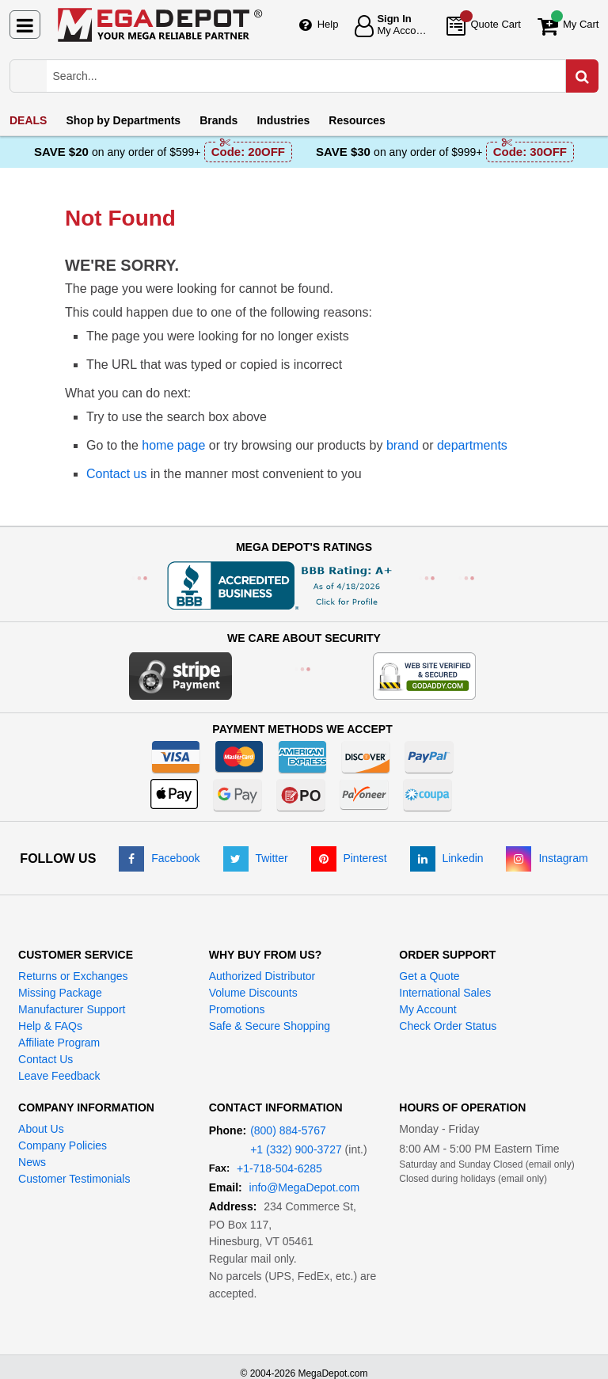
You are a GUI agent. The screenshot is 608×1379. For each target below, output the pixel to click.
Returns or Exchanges (73, 976)
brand (402, 445)
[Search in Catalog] (581, 76)
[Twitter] (255, 858)
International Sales (445, 992)
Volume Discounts (253, 992)
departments (472, 445)
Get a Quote (429, 976)
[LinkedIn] (447, 858)
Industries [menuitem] (283, 120)
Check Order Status (447, 1026)
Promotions (237, 1009)
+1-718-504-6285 (279, 1168)
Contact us (116, 474)
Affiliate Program (59, 1042)
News (32, 1162)
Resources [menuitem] (357, 120)
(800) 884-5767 (288, 1130)
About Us (41, 1129)
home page (173, 445)
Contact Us (45, 1059)
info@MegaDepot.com (304, 1187)
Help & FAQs (50, 1026)
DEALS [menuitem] (28, 120)
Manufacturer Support (71, 1009)
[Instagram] (546, 858)
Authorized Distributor (262, 976)
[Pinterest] (349, 858)
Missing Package (60, 992)
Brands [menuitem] (219, 120)
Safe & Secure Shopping (269, 1026)
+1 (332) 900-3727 (296, 1149)
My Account (427, 1009)
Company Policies (62, 1145)
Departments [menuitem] (123, 120)
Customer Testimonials (74, 1178)
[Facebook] (159, 858)
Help (328, 24)
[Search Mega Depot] (320, 76)
